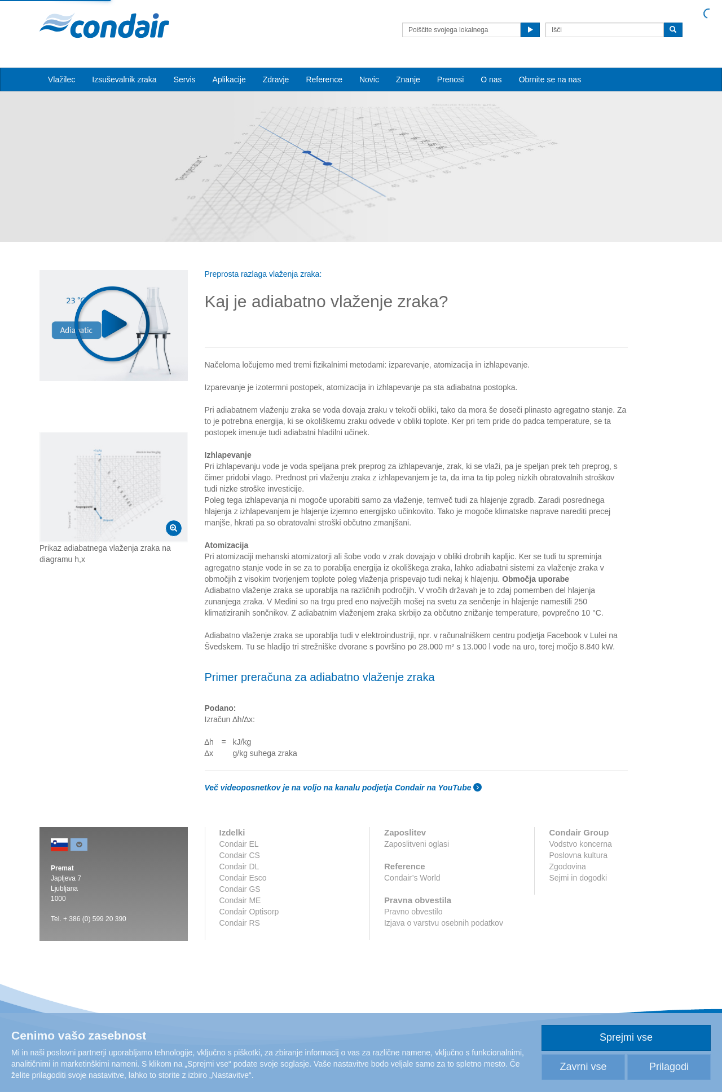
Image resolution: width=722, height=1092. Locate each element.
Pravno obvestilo (413, 911)
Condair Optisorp (249, 911)
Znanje (408, 79)
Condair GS (240, 889)
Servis (185, 79)
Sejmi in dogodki (578, 877)
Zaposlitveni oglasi (416, 843)
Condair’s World (412, 877)
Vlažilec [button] (61, 79)
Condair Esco (243, 877)
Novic (369, 79)
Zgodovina (567, 866)
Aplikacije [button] (229, 79)
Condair (104, 25)
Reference (324, 79)
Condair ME (240, 900)
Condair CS (239, 855)
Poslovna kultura (578, 855)
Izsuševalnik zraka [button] (124, 79)
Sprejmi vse (626, 1037)
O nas (491, 79)
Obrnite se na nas (550, 79)
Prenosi (450, 79)
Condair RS (239, 922)
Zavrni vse (583, 1066)
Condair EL (239, 843)
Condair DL (239, 866)
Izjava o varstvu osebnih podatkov (443, 922)
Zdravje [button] (276, 79)
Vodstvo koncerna (580, 843)
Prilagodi (669, 1066)
